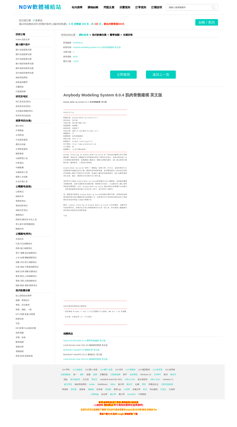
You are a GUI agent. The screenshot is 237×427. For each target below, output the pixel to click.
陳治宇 (173, 374)
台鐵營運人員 (22, 158)
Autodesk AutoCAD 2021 (111, 379)
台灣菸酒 (20, 135)
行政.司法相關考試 (24, 243)
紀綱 (137, 384)
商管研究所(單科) (23, 106)
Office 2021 (155, 379)
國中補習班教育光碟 (25, 68)
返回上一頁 (161, 74)
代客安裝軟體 (167, 384)
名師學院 (134, 374)
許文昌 (86, 379)
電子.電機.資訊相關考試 (26, 253)
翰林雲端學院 (22, 77)
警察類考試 (21, 201)
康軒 (82, 374)
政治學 (104, 394)
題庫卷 (82, 389)
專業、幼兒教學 (23, 305)
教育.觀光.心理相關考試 (26, 276)
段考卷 (100, 389)
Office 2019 (130, 379)
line (155, 409)
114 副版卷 (77, 369)
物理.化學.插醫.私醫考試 (26, 271)
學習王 (94, 379)
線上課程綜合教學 (24, 295)
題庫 (95, 374)
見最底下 (75, 128)
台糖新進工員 (22, 172)
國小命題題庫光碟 (24, 50)
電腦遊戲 (20, 351)
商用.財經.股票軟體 (24, 356)
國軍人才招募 (22, 177)
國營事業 (20, 153)
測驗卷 (91, 389)
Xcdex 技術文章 (23, 39)
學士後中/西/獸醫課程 (25, 224)
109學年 (157, 374)
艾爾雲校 (20, 87)
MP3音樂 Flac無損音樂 (26, 328)
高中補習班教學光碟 (25, 73)
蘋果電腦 (20, 333)
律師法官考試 (22, 210)
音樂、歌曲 (21, 337)
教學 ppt (117, 389)
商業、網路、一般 (24, 309)
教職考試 (20, 215)
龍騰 (89, 374)
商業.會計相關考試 (24, 248)
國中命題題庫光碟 (24, 54)
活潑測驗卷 (66, 374)
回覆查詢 (125, 7)
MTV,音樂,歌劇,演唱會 (25, 314)
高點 (66, 379)
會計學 (121, 384)
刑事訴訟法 (153, 384)
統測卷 (108, 389)
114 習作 (119, 369)
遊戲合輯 (20, 346)
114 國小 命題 (91, 369)
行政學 (172, 389)
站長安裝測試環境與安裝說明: (75, 306)
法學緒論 (95, 394)
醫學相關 (20, 342)
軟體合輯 (20, 319)
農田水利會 (21, 144)
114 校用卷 (170, 369)
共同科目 (20, 239)
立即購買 (123, 74)
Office (112, 384)
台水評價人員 (22, 181)
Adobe (92, 384)
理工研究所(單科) (23, 101)
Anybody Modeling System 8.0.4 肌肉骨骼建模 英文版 (112, 95)
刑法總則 (154, 389)
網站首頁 (84, 35)
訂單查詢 (140, 7)
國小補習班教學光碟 (25, 63)
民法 (145, 389)
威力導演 (68, 384)
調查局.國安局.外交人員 (26, 219)
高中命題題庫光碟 (24, 59)
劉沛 (166, 374)
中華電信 (20, 163)
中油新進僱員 (22, 140)
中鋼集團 (20, 167)
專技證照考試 (22, 205)
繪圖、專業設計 (23, 300)
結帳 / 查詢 (207, 22)
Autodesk (131, 394)
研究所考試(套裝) (23, 115)
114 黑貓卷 (130, 369)
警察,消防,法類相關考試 (26, 281)
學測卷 (65, 389)
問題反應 (109, 7)
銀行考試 (20, 126)
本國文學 (136, 389)
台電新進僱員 (22, 149)
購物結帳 (93, 7)
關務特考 (20, 229)
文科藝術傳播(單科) (24, 111)
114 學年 (66, 369)
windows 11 (168, 379)
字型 (18, 323)
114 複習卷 (157, 369)
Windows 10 (145, 374)
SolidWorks (103, 384)
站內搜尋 (77, 7)
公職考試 (20, 191)
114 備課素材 (144, 369)
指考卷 (74, 389)
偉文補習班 (75, 379)
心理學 (127, 389)
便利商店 (108, 405)
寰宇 (125, 374)
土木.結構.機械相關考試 (26, 257)
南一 (75, 374)
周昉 (144, 384)
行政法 (163, 389)
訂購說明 (156, 7)
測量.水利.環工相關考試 (26, 262)
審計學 (122, 394)
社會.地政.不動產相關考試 (27, 267)
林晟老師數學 (22, 82)
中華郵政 (20, 130)
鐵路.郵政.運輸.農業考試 (26, 285)
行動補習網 (21, 91)
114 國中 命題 (106, 369)
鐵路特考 (20, 196)
